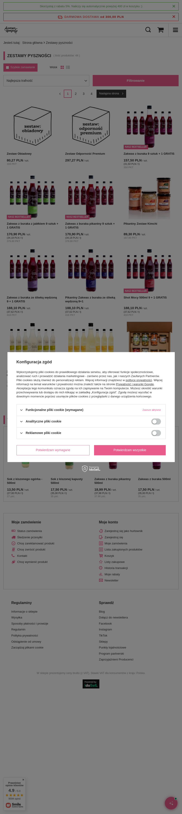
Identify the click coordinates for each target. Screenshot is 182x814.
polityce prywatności (139, 380)
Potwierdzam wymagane (53, 450)
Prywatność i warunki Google (135, 384)
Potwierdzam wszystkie (129, 450)
